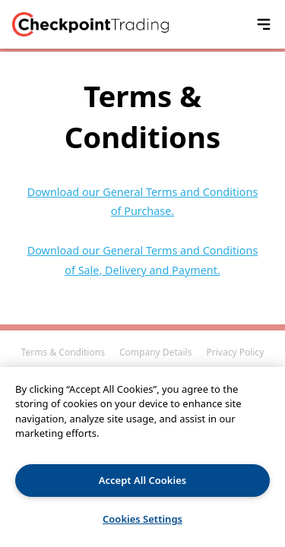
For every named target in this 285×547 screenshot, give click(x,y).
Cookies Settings (142, 519)
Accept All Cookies (142, 480)
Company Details (155, 352)
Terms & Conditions (63, 352)
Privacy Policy (235, 352)
